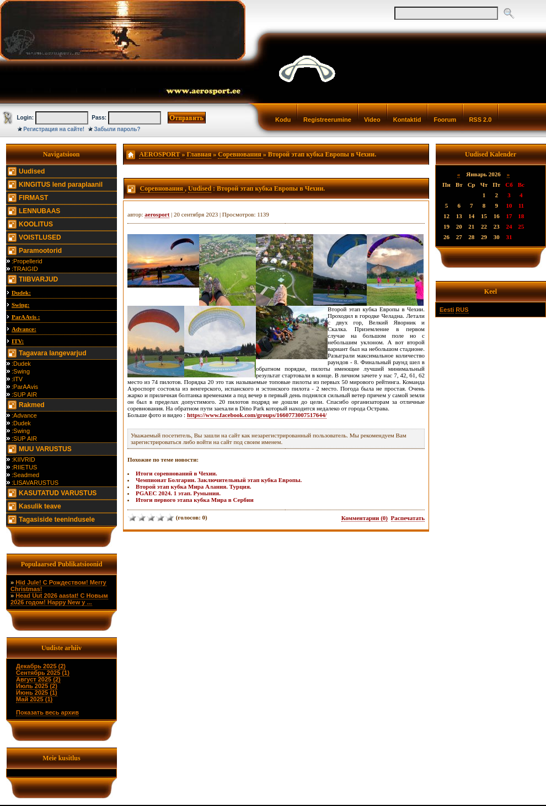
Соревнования (240, 154)
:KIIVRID (23, 459)
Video (372, 119)
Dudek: (21, 292)
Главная (198, 154)
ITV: (18, 341)
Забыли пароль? (117, 129)
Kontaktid (407, 119)
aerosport (156, 214)
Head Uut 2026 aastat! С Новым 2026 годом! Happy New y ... (59, 598)
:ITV (17, 379)
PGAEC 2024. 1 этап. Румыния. (178, 493)
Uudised (32, 171)
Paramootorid (40, 251)
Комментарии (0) (364, 518)
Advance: (24, 329)
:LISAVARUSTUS (35, 482)
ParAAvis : (26, 316)
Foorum (444, 119)
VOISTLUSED (40, 237)
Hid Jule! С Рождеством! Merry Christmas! (58, 585)
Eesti (447, 309)
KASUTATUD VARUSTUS (58, 493)
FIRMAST (33, 198)
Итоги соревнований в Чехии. (176, 473)
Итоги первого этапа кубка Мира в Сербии (195, 499)
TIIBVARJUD (38, 279)
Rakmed (32, 405)
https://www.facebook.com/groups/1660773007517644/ (256, 415)
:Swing (21, 371)
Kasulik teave (40, 506)
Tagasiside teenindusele (57, 519)
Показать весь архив (47, 712)
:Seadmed (25, 475)
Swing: (20, 304)
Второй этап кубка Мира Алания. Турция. (193, 486)
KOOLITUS (36, 224)
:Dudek (21, 363)
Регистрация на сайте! (53, 129)
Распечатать (408, 518)
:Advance (24, 415)
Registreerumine (327, 119)
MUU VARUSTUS (45, 449)
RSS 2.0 (480, 119)
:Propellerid (27, 261)
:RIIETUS (24, 467)
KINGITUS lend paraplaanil (61, 184)
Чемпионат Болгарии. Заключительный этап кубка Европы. (219, 480)
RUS (462, 309)
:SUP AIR (24, 394)
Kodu (283, 119)
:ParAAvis (25, 386)
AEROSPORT (159, 154)
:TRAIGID (25, 269)
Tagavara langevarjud (53, 353)
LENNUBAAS (39, 211)
